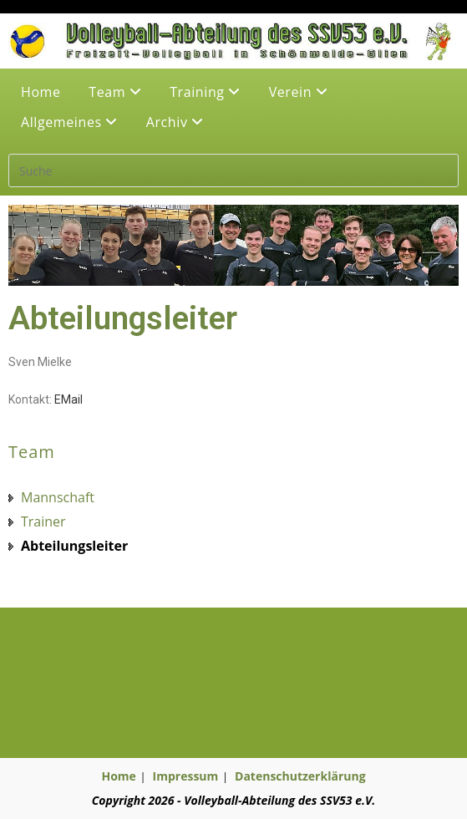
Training (205, 92)
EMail (68, 399)
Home (41, 92)
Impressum (186, 776)
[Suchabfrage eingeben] (233, 170)
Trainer (43, 521)
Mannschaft (57, 497)
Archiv (175, 122)
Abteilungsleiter (74, 546)
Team (115, 92)
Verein (298, 92)
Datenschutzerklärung (300, 776)
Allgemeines (69, 122)
